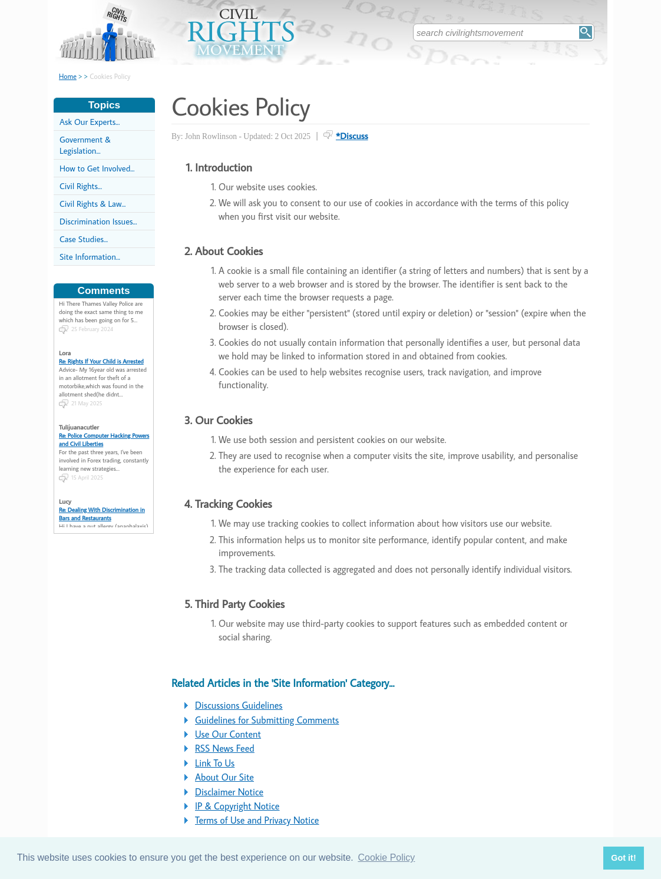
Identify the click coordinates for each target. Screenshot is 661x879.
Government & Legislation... (85, 145)
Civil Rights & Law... (92, 203)
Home (68, 76)
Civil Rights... (81, 185)
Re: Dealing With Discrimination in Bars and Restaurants (102, 479)
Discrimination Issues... (98, 221)
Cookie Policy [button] (386, 857)
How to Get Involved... (97, 168)
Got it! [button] (623, 858)
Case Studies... (84, 238)
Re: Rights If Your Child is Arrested (101, 327)
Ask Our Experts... (90, 121)
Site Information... (90, 256)
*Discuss (352, 135)
